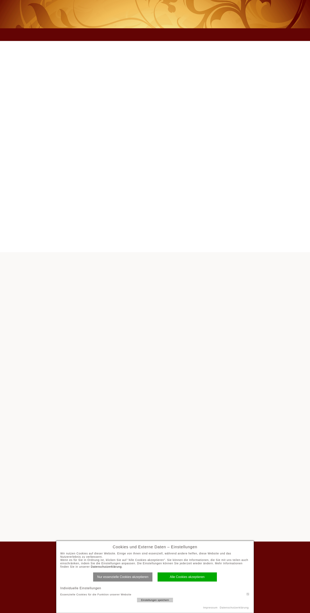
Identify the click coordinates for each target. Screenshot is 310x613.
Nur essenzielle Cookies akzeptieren (122, 577)
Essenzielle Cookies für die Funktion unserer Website (154, 594)
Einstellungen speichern (155, 600)
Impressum (210, 607)
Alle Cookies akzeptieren (187, 577)
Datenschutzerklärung (106, 566)
